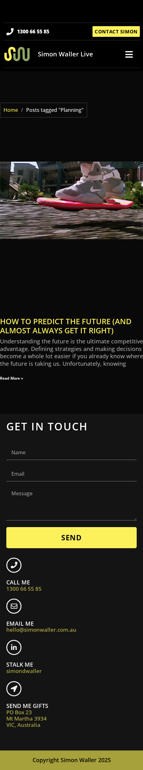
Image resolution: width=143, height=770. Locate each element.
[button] (129, 54)
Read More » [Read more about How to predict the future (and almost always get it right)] (11, 378)
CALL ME (24, 585)
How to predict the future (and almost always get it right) (66, 326)
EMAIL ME (41, 627)
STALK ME (24, 668)
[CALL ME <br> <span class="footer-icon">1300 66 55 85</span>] (13, 565)
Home (10, 109)
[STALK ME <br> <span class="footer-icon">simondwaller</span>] (13, 647)
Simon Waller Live (65, 54)
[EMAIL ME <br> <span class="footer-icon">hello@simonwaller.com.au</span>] (13, 606)
